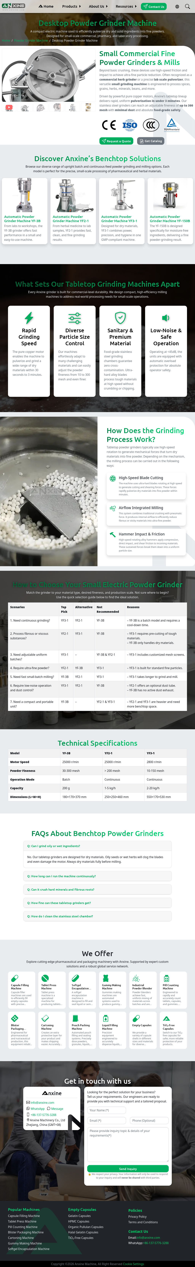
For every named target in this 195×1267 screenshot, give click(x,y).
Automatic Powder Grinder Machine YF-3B (22, 218)
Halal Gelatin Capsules (83, 1232)
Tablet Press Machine (22, 1221)
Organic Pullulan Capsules (85, 1227)
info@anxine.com (40, 1102)
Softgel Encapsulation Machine (29, 1249)
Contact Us (153, 6)
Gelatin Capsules (79, 1216)
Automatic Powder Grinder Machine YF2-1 (71, 218)
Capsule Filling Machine (24, 1216)
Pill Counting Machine (23, 1227)
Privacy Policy (137, 1216)
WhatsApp (35, 1109)
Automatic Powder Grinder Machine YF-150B (170, 218)
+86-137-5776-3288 (41, 1115)
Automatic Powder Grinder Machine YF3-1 (119, 218)
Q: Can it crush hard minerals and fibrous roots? (60, 889)
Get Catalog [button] (151, 141)
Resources (124, 6)
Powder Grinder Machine (31, 40)
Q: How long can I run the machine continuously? (61, 876)
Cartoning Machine (21, 1238)
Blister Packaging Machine (26, 1232)
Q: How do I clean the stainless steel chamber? (60, 916)
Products (69, 6)
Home (46, 6)
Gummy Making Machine (25, 1243)
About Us (96, 6)
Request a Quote (116, 141)
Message (55, 1109)
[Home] (14, 6)
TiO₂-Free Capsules (80, 1238)
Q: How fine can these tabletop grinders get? (59, 903)
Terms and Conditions (143, 1222)
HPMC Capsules (78, 1221)
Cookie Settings (133, 1264)
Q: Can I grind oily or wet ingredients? (53, 846)
